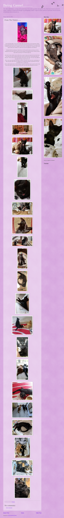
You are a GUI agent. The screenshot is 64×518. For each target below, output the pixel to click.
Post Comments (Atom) (12, 515)
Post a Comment (9, 507)
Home (22, 513)
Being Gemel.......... (17, 5)
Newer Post (6, 513)
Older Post (38, 513)
